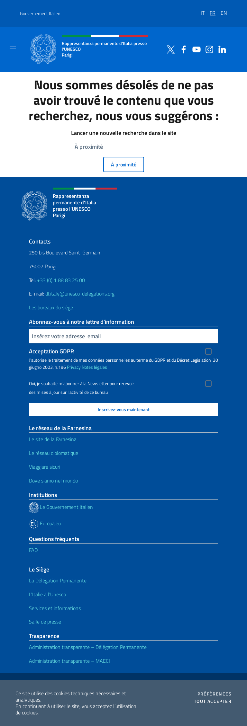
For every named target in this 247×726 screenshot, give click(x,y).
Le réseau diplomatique (53, 453)
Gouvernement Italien (40, 13)
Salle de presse (45, 621)
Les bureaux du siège (51, 307)
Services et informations (55, 608)
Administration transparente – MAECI (69, 661)
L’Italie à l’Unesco (47, 594)
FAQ (33, 550)
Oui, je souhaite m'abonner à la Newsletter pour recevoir (81, 383)
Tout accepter (213, 701)
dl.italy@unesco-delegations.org (79, 293)
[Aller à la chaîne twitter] (169, 49)
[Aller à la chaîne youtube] (194, 49)
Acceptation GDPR (51, 351)
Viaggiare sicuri (44, 467)
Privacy (74, 367)
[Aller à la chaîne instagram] (207, 49)
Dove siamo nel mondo (53, 480)
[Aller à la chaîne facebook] (182, 49)
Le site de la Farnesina (53, 439)
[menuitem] (205, 10)
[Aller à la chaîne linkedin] (220, 49)
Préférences (214, 694)
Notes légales (94, 367)
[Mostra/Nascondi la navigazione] (13, 49)
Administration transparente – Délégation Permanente (88, 647)
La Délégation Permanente (58, 580)
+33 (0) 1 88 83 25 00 (60, 280)
